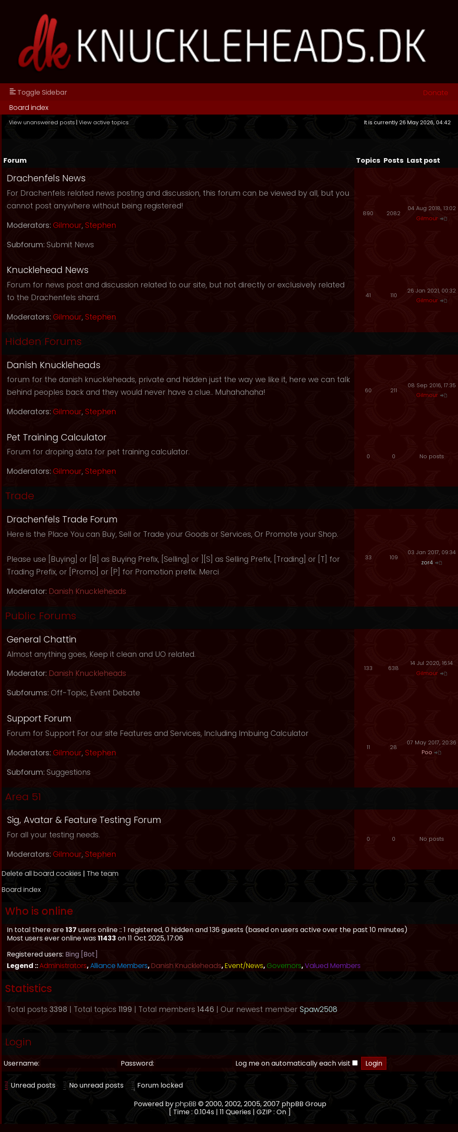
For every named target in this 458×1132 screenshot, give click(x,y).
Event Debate (115, 693)
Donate (435, 93)
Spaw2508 (318, 1009)
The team (103, 873)
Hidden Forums (43, 341)
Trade (19, 496)
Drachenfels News (46, 178)
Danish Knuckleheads (53, 365)
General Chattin (42, 639)
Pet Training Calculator (57, 437)
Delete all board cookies (41, 873)
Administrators (63, 966)
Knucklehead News (47, 270)
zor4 (427, 562)
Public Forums (40, 616)
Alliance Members (119, 966)
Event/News (244, 966)
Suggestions (69, 772)
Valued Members (333, 966)
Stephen (100, 225)
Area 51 (23, 797)
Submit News (70, 245)
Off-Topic (69, 693)
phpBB (185, 1104)
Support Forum (39, 718)
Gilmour (67, 225)
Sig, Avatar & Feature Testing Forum (84, 820)
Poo (427, 752)
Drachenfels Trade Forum (62, 519)
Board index (28, 107)
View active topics (104, 122)
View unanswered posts (42, 122)
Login (18, 1042)
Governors (284, 966)
